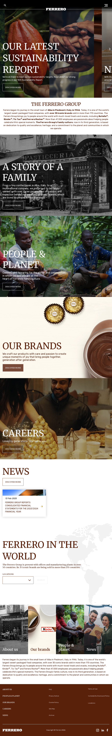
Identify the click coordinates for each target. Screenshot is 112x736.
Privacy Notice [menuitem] (54, 696)
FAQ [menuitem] (50, 689)
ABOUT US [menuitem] (7, 689)
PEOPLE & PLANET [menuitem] (11, 696)
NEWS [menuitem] (5, 715)
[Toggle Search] (5, 5)
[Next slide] (109, 49)
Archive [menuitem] (51, 715)
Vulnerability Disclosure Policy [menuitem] (98, 696)
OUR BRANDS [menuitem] (9, 702)
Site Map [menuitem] (52, 709)
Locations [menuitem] (91, 703)
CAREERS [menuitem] (7, 709)
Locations (8, 574)
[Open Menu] (106, 5)
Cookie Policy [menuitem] (54, 702)
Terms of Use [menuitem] (92, 689)
